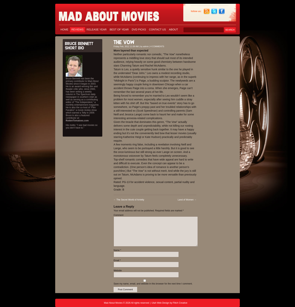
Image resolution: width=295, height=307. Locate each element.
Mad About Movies (116, 15)
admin (146, 46)
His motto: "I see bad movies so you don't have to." (81, 126)
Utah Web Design (160, 303)
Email (117, 260)
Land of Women (187, 199)
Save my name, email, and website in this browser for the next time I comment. (153, 283)
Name (117, 250)
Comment (118, 215)
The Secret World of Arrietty (129, 199)
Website (118, 270)
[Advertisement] (219, 93)
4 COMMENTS (157, 46)
